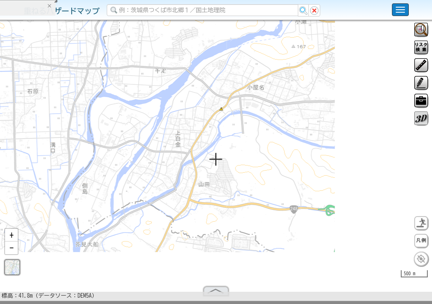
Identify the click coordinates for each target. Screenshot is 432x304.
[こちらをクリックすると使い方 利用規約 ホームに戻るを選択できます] (400, 9)
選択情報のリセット (89, 166)
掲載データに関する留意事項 (46, 144)
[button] (11, 238)
